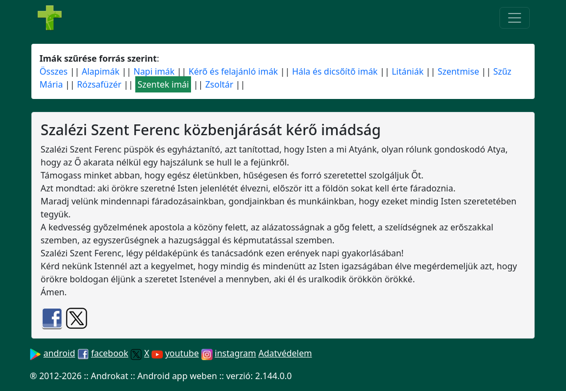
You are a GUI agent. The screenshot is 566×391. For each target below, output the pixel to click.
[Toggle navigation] (514, 18)
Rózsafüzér (99, 84)
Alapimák (101, 71)
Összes (54, 71)
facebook (109, 353)
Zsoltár (219, 84)
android (59, 353)
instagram (235, 353)
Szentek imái (163, 84)
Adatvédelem (285, 353)
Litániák (408, 71)
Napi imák (154, 71)
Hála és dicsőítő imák (335, 71)
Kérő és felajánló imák (233, 71)
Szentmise (458, 71)
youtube (182, 353)
